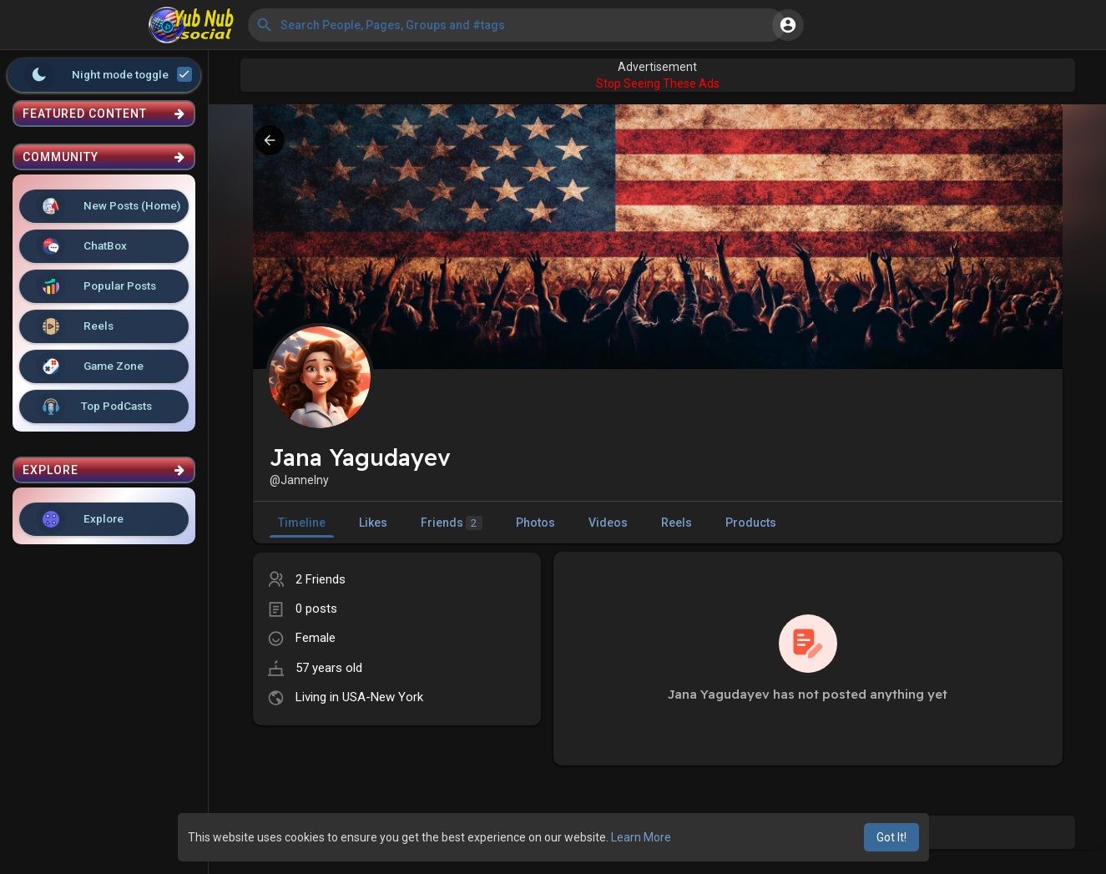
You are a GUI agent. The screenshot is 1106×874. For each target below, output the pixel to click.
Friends (451, 523)
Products (750, 522)
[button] (516, 25)
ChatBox (81, 246)
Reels (75, 326)
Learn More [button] (641, 837)
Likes (373, 522)
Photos (535, 522)
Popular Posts (96, 286)
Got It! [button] (891, 837)
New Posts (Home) (108, 206)
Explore (80, 519)
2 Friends (320, 579)
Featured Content (104, 113)
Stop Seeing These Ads (658, 83)
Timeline (302, 522)
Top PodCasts (94, 407)
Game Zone (90, 366)
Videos (608, 522)
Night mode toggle (108, 75)
